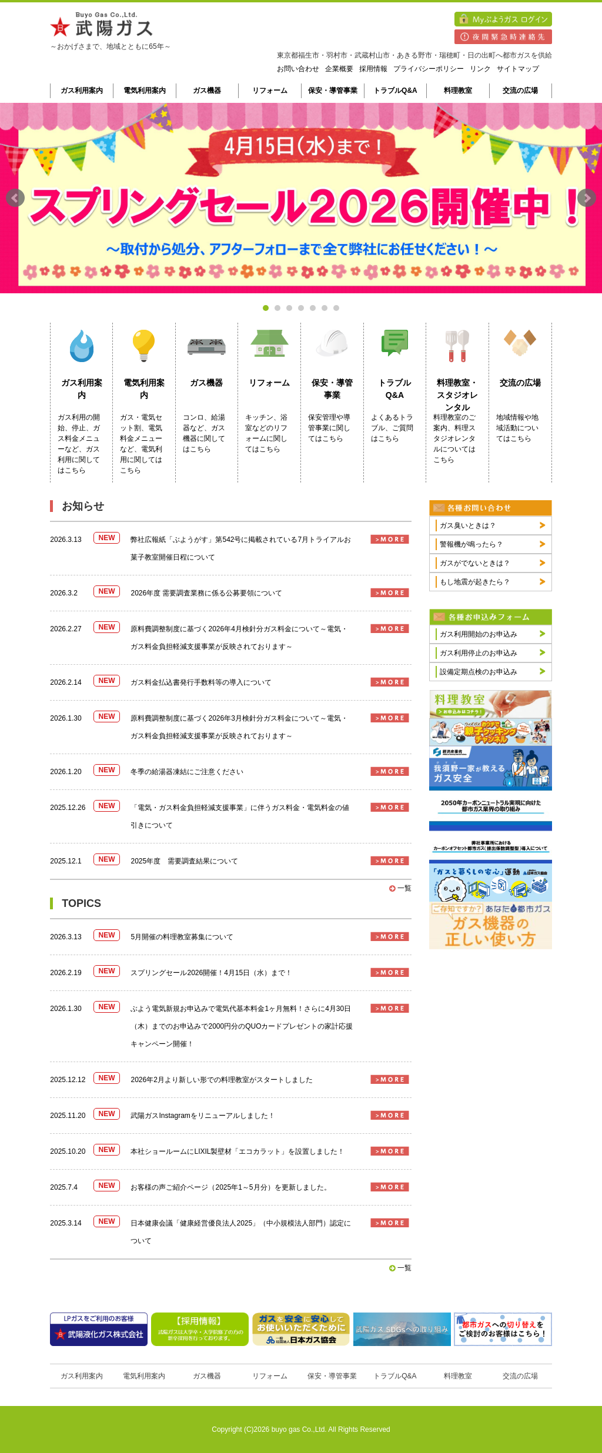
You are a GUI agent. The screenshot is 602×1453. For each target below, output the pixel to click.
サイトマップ (518, 69)
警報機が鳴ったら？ (471, 544)
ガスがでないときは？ (475, 563)
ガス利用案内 (82, 90)
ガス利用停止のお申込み (478, 653)
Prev (15, 198)
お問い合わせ (298, 69)
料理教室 (458, 90)
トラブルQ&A (395, 90)
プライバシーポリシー (428, 69)
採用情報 (373, 69)
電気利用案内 (144, 90)
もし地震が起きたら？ (475, 582)
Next (586, 198)
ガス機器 (207, 90)
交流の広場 (520, 90)
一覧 (400, 888)
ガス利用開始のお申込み (478, 634)
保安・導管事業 (332, 90)
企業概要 (339, 69)
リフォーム (269, 90)
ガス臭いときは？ (468, 525)
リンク (480, 69)
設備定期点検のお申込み (478, 672)
